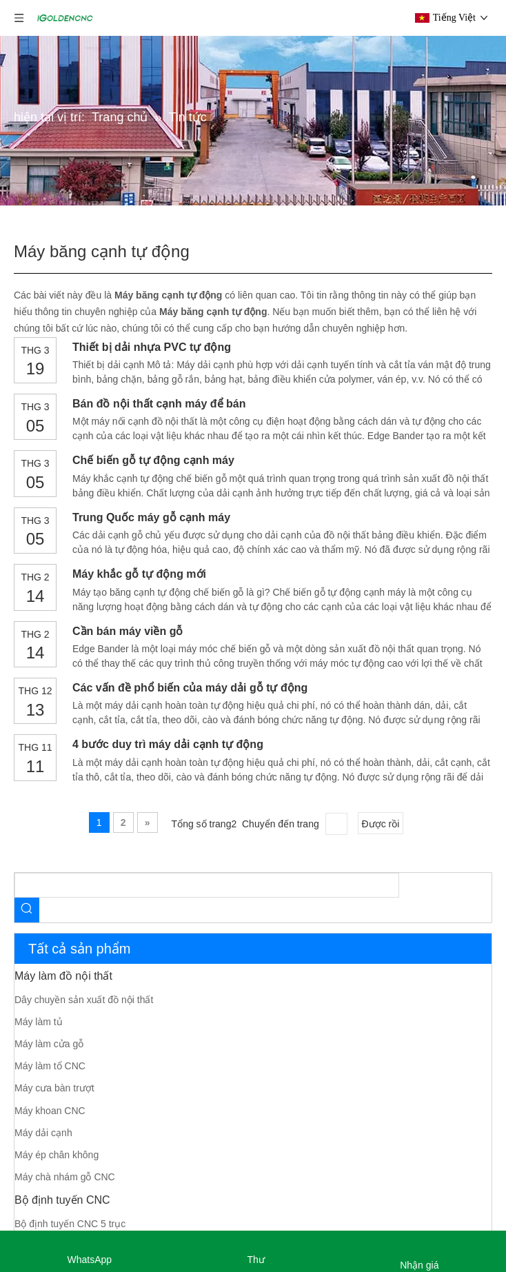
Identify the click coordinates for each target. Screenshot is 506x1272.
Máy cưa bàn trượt (54, 1087)
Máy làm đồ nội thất (63, 976)
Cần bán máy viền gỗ (127, 631)
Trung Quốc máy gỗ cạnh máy (151, 517)
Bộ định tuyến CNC (62, 1200)
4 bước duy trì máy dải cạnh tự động (167, 744)
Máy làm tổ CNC (49, 1065)
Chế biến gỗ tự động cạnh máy (153, 460)
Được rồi (381, 823)
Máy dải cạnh (43, 1132)
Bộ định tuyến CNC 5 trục (69, 1223)
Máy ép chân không (56, 1154)
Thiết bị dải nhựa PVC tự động (151, 347)
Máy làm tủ (38, 1021)
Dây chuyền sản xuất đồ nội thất (83, 999)
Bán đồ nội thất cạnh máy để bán (158, 404)
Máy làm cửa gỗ (48, 1043)
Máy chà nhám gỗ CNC (64, 1176)
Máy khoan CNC (49, 1110)
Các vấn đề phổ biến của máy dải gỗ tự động (189, 688)
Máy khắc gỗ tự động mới (139, 574)
